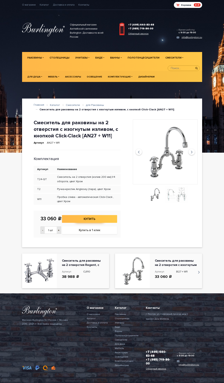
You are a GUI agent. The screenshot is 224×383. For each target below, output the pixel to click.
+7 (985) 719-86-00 (140, 28)
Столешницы (60, 57)
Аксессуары (73, 76)
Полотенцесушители (144, 57)
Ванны (115, 57)
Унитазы (81, 57)
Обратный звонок (138, 33)
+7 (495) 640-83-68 (141, 24)
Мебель (53, 76)
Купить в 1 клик (89, 230)
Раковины (34, 57)
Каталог (44, 4)
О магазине (29, 4)
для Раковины (95, 105)
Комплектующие (119, 76)
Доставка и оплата (64, 4)
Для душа (33, 76)
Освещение (94, 76)
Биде (99, 57)
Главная (39, 104)
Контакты (83, 4)
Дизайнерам (146, 76)
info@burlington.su (192, 37)
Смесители (173, 57)
